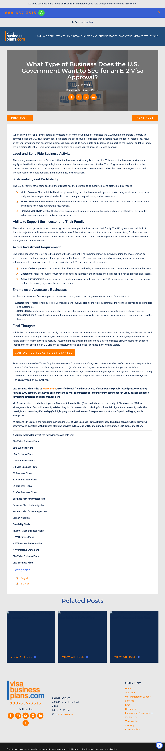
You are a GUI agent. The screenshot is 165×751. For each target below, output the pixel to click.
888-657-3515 (21, 13)
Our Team (130, 692)
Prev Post (19, 117)
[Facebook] (11, 716)
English (24, 578)
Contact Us (131, 717)
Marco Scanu (49, 388)
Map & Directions (64, 714)
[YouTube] (25, 716)
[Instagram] (18, 716)
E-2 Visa (25, 583)
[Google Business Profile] (33, 716)
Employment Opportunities (139, 713)
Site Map (129, 725)
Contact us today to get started (44, 352)
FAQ (127, 704)
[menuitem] (38, 36)
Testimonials (131, 721)
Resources (130, 709)
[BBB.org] (25, 723)
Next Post (145, 117)
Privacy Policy (132, 729)
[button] (159, 745)
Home (128, 688)
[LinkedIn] (40, 716)
